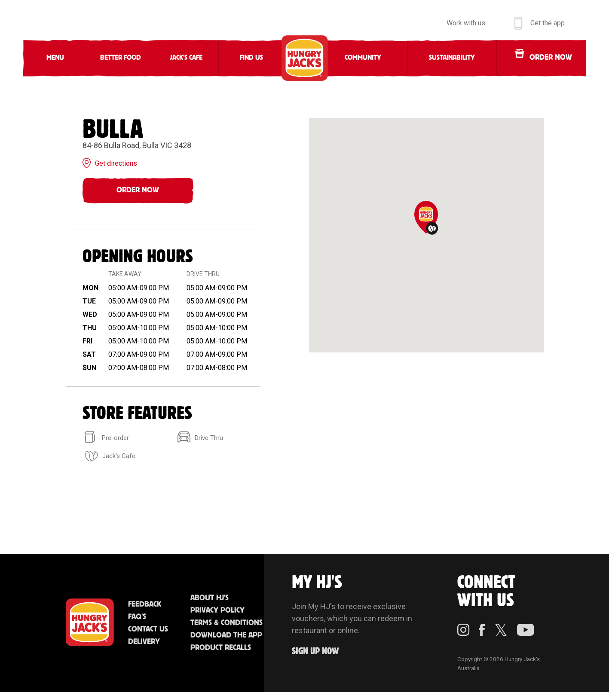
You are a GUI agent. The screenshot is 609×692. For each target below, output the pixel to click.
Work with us (466, 23)
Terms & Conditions (226, 622)
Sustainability (452, 57)
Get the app (547, 23)
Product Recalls (220, 647)
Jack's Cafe (186, 57)
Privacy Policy (217, 610)
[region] (426, 235)
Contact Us (148, 629)
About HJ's (209, 598)
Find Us (251, 57)
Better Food (120, 57)
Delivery (144, 641)
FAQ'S (137, 616)
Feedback (144, 604)
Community (363, 57)
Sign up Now (315, 651)
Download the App (226, 635)
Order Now (137, 190)
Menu (55, 57)
